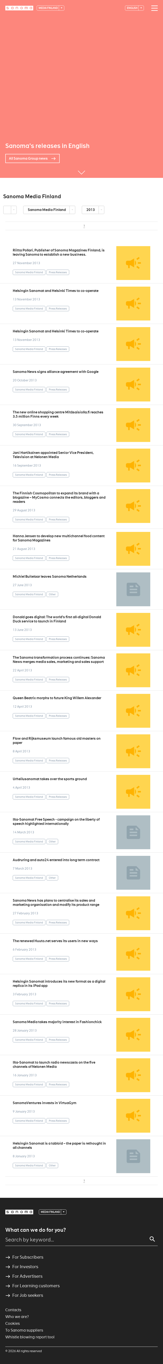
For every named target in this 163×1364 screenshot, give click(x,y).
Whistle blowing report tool (30, 1337)
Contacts (13, 1309)
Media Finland (48, 8)
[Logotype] (19, 8)
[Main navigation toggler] (153, 8)
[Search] (152, 1239)
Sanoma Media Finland (47, 210)
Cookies (12, 1323)
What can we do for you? (35, 1230)
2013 (91, 210)
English (132, 8)
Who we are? (17, 1316)
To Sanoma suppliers (24, 1330)
